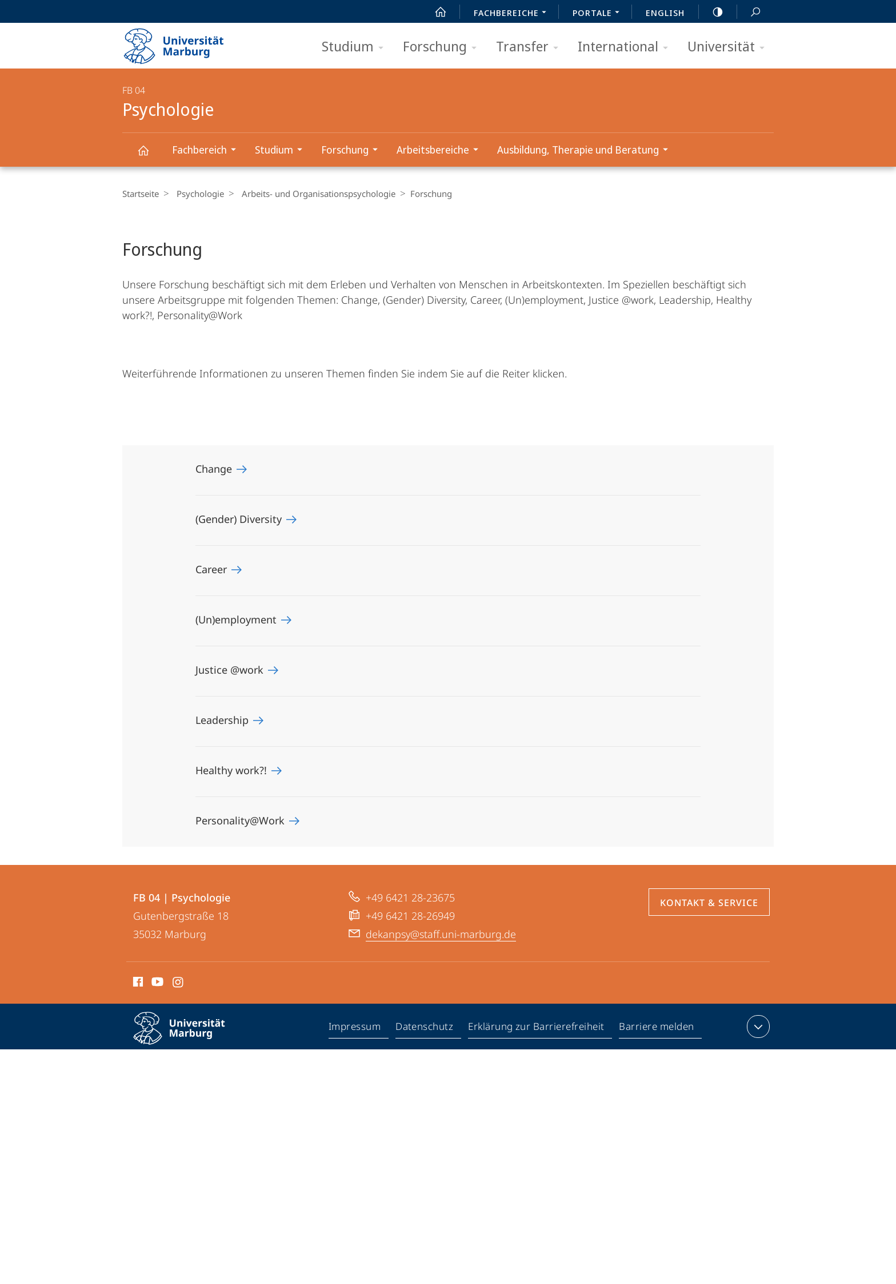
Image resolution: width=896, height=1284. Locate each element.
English (665, 12)
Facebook (137, 984)
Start (434, 12)
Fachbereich (207, 151)
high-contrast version (711, 12)
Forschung (443, 47)
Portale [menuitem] (599, 14)
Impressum (355, 1029)
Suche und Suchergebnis (749, 12)
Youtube (156, 984)
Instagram (178, 984)
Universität (729, 47)
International (626, 47)
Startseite (140, 193)
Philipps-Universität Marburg (189, 1037)
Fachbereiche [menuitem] (513, 14)
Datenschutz (424, 1029)
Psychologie (149, 155)
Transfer (531, 47)
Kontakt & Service (709, 902)
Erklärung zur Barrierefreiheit (536, 1029)
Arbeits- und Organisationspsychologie (313, 193)
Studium (356, 47)
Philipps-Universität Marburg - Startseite (183, 42)
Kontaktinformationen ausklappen (757, 1026)
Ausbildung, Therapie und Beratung (586, 151)
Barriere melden (657, 1029)
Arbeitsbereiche (441, 151)
